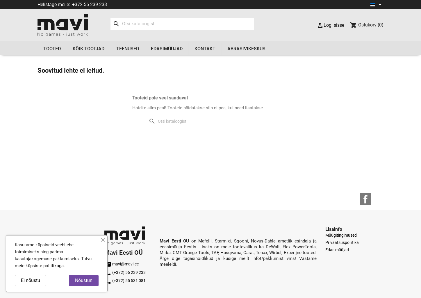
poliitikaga (53, 265)
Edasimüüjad (167, 48)
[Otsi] (182, 24)
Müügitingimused (341, 235)
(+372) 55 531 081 (125, 280)
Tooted (52, 48)
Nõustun (83, 280)
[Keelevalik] (376, 4)
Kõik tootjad (88, 48)
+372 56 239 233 (89, 4)
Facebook (365, 199)
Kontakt (205, 48)
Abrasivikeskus (246, 48)
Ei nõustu (30, 280)
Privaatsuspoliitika (342, 242)
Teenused (127, 48)
